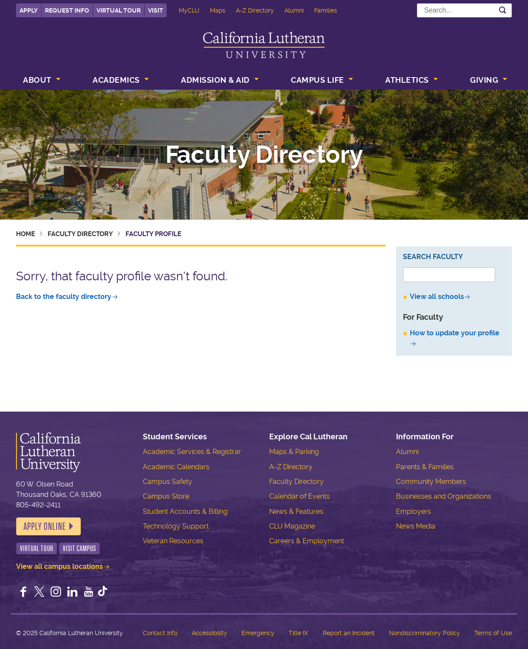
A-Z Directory (255, 10)
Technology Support (176, 526)
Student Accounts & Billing (185, 511)
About (37, 79)
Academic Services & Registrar (192, 452)
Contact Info (160, 633)
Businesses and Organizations (443, 496)
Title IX (298, 633)
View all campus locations (59, 566)
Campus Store (166, 496)
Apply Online (44, 526)
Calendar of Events (299, 496)
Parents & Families (425, 467)
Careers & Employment (306, 541)
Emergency (257, 633)
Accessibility (209, 633)
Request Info (67, 10)
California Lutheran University (264, 44)
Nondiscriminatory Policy (424, 633)
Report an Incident (349, 633)
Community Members (431, 481)
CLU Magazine (292, 526)
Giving (484, 79)
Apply (28, 10)
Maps (217, 10)
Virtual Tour (119, 10)
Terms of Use (493, 633)
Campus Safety (167, 481)
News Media (415, 526)
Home (25, 234)
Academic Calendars (176, 467)
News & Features (296, 511)
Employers (413, 511)
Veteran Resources (173, 541)
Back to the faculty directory (63, 296)
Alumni (294, 10)
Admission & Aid (215, 79)
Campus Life (317, 79)
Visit (155, 10)
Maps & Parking (294, 452)
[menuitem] (40, 81)
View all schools (437, 296)
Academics (116, 79)
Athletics (407, 79)
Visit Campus (79, 548)
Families (325, 10)
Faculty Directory (264, 154)
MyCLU (189, 10)
